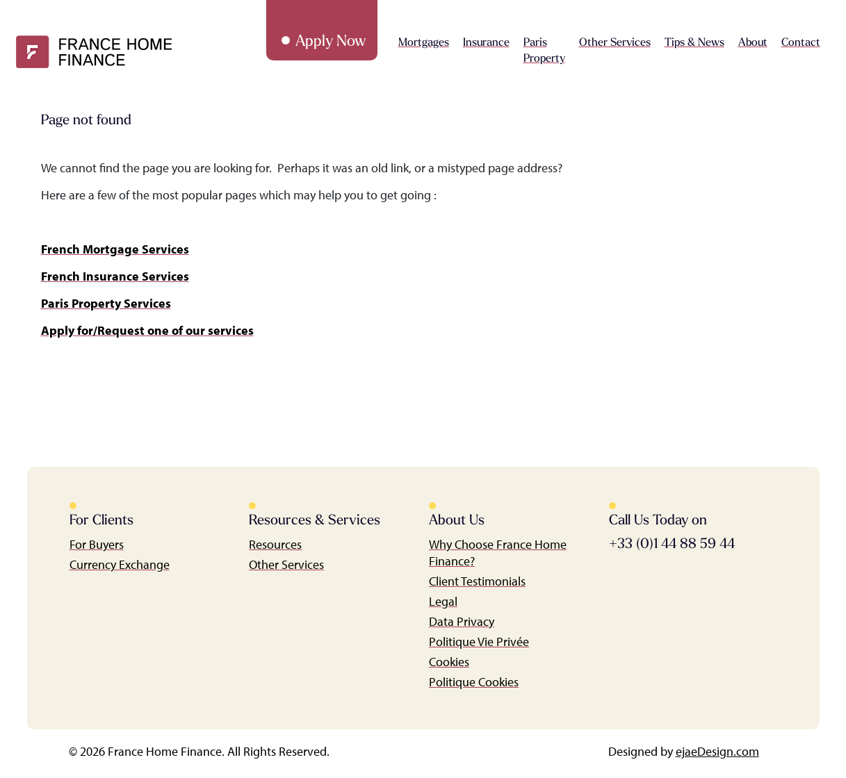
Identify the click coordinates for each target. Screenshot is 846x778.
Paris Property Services (106, 303)
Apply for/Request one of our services (147, 330)
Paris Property (544, 51)
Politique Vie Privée (479, 641)
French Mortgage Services (115, 249)
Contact (800, 43)
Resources (275, 544)
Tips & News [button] (694, 43)
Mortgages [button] (423, 43)
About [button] (752, 43)
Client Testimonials (477, 581)
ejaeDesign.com (717, 751)
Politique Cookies (474, 682)
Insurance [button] (486, 43)
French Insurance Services (115, 276)
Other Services (286, 564)
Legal (443, 601)
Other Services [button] (615, 43)
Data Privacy (461, 621)
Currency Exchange (120, 564)
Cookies (449, 662)
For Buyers (97, 544)
